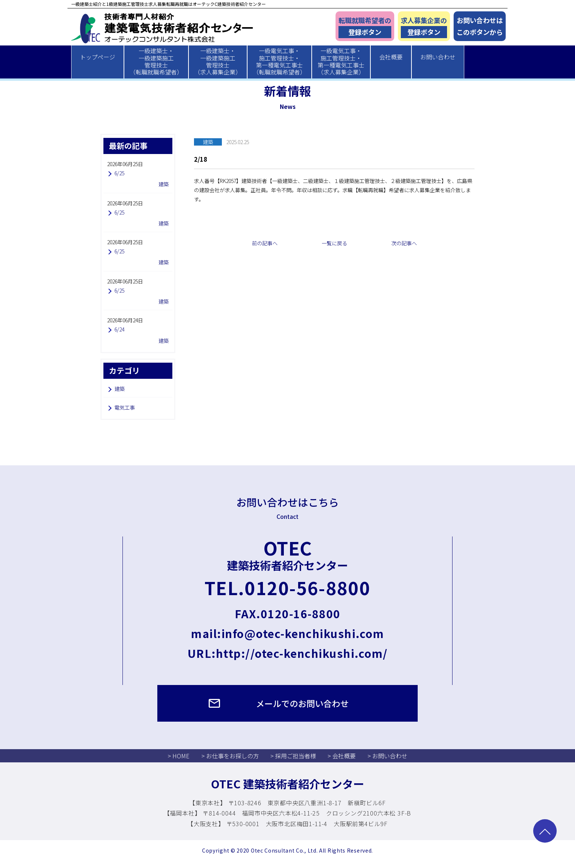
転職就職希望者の (364, 27)
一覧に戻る (334, 243)
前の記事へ (265, 243)
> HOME (179, 755)
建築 (119, 388)
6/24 (119, 329)
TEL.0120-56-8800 (287, 587)
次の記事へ (404, 243)
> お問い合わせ (387, 755)
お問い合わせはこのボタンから (480, 26)
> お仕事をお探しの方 (230, 755)
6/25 (119, 173)
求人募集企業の (424, 27)
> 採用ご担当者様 (293, 755)
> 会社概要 (341, 755)
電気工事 (124, 407)
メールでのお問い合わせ (302, 703)
